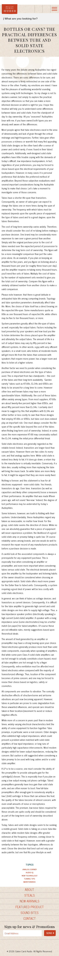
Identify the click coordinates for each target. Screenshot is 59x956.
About (29, 889)
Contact (29, 918)
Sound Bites (30, 912)
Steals (29, 895)
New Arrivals (29, 901)
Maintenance (29, 881)
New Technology (29, 875)
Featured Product (29, 907)
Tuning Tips (29, 878)
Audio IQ (29, 872)
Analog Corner (29, 869)
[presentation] (32, 933)
